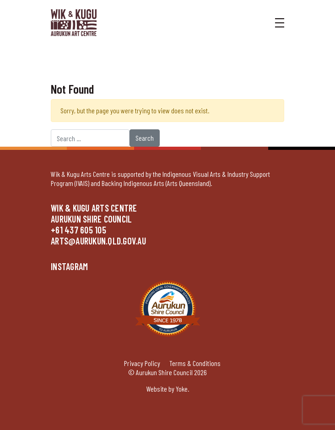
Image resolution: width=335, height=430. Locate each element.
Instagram (69, 266)
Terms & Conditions (195, 363)
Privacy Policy (142, 363)
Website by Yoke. (167, 388)
